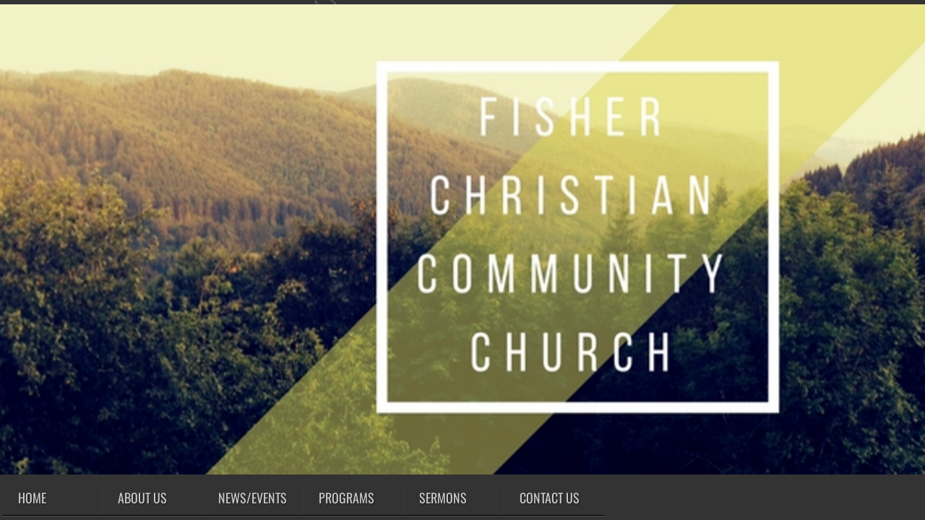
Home (32, 497)
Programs (346, 497)
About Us (142, 497)
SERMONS (443, 497)
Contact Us (550, 497)
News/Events (252, 497)
